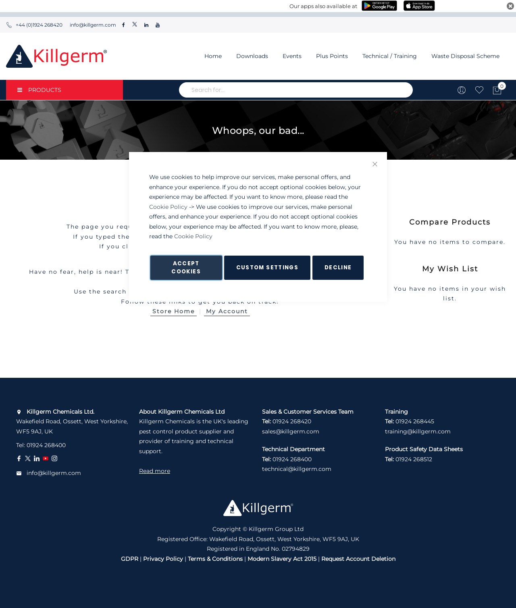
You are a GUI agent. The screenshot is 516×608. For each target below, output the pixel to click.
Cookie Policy (168, 206)
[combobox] (295, 90)
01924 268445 (414, 421)
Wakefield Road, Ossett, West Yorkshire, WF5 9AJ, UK (72, 421)
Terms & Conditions (215, 558)
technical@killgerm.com (296, 469)
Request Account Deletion (358, 558)
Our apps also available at (323, 6)
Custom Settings (267, 267)
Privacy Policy (163, 558)
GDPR (129, 558)
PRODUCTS (39, 90)
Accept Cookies (185, 267)
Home (213, 56)
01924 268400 (46, 445)
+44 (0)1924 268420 (34, 25)
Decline (338, 267)
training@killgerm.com (418, 431)
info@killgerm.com (92, 25)
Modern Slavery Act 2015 (282, 558)
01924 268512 (413, 459)
